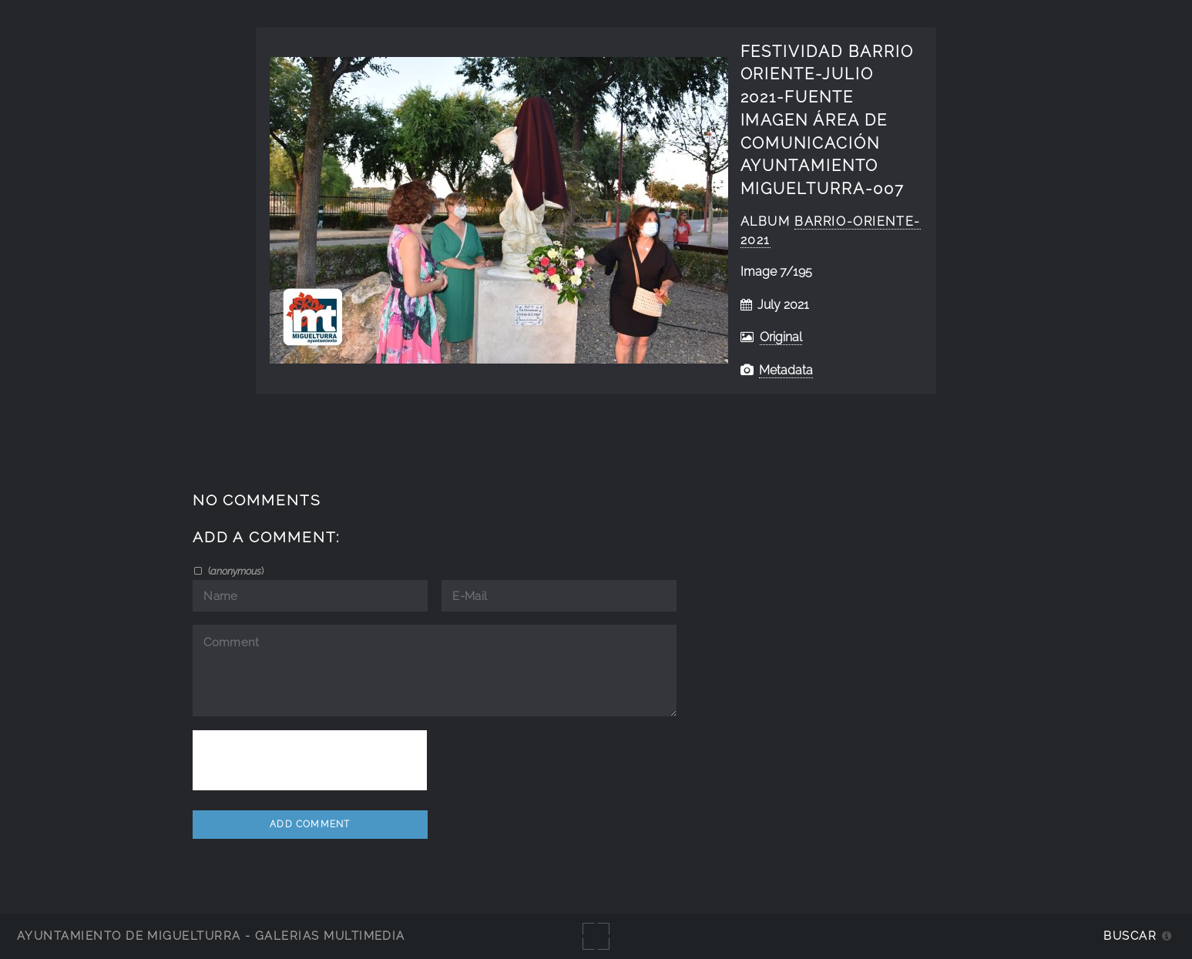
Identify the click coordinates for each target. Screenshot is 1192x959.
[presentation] (310, 760)
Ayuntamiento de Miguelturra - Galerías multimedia (211, 935)
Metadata (786, 370)
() (235, 571)
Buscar (1130, 935)
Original (781, 337)
